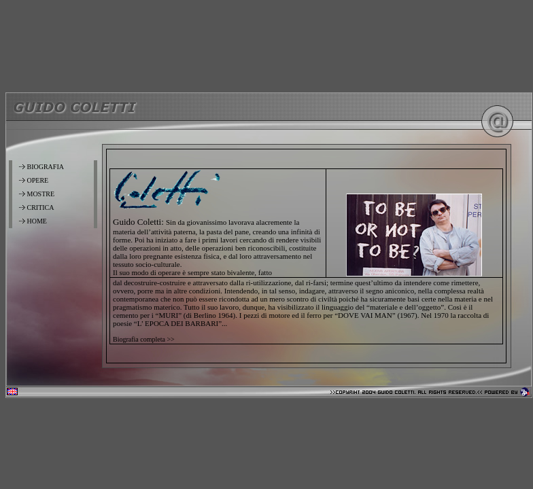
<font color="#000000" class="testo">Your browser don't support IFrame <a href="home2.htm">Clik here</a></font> (306, 256)
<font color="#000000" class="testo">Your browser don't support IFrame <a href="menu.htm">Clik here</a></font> (53, 256)
